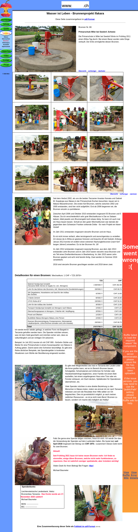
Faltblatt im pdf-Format (84, 526)
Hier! (91, 466)
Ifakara (6, 37)
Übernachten (6, 39)
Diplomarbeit (6, 46)
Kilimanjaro (6, 42)
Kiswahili (6, 44)
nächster (101, 71)
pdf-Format (89, 19)
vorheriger (92, 71)
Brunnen (6, 40)
